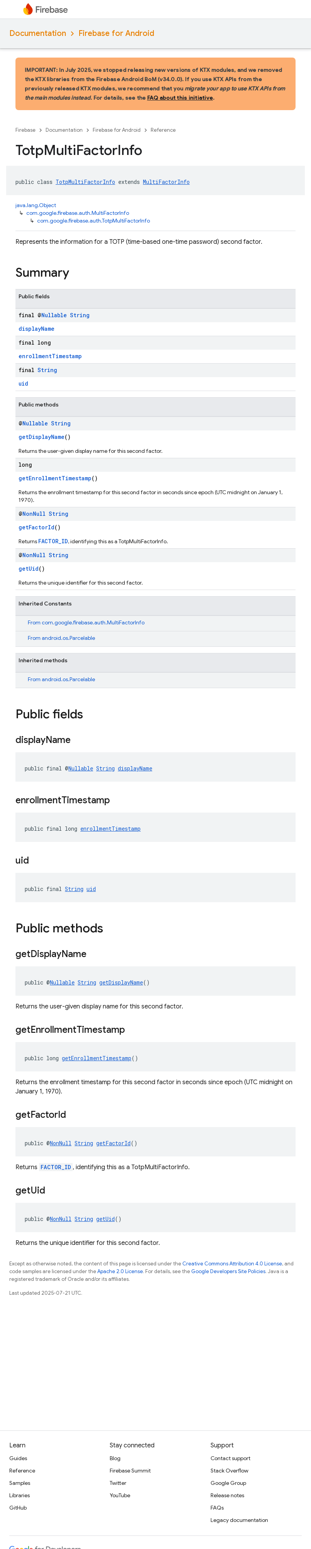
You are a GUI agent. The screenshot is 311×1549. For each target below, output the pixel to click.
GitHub (18, 1507)
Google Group (228, 1482)
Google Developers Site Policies (228, 1271)
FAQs (217, 1507)
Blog (115, 1458)
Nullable (54, 315)
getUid (29, 568)
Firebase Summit (130, 1470)
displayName (36, 328)
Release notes (227, 1495)
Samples (19, 1482)
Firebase (25, 130)
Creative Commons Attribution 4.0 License (232, 1263)
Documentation (37, 33)
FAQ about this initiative (180, 97)
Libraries (19, 1495)
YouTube (120, 1495)
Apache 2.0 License (120, 1271)
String (80, 315)
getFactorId (36, 527)
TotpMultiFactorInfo (85, 181)
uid (23, 383)
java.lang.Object (35, 205)
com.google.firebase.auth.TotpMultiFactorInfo (93, 220)
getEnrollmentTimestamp (55, 478)
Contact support (230, 1458)
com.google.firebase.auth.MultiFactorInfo (77, 212)
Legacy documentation (239, 1520)
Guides (18, 1458)
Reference (163, 130)
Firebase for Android (116, 33)
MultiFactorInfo (166, 181)
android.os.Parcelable (68, 637)
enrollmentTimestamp (50, 356)
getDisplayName (42, 436)
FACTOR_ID (53, 541)
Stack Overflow (229, 1470)
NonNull (34, 513)
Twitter (118, 1482)
